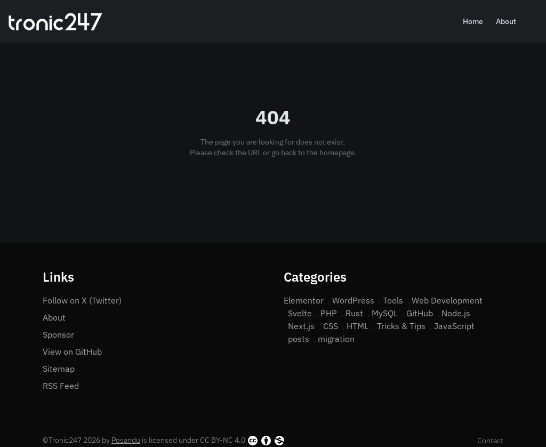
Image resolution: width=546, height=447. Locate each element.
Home (473, 21)
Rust (354, 313)
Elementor (304, 300)
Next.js (301, 326)
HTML (357, 326)
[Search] (533, 21)
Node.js (455, 313)
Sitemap (59, 368)
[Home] (55, 21)
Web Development (447, 300)
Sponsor (58, 334)
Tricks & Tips (401, 326)
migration (336, 338)
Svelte (300, 313)
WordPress (353, 300)
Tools (393, 300)
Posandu (125, 440)
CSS (330, 326)
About (506, 21)
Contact (490, 440)
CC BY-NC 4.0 (242, 440)
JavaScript (454, 326)
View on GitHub (72, 351)
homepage (337, 152)
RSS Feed (61, 385)
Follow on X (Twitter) (82, 300)
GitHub (419, 313)
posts (298, 338)
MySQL (385, 313)
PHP (328, 313)
